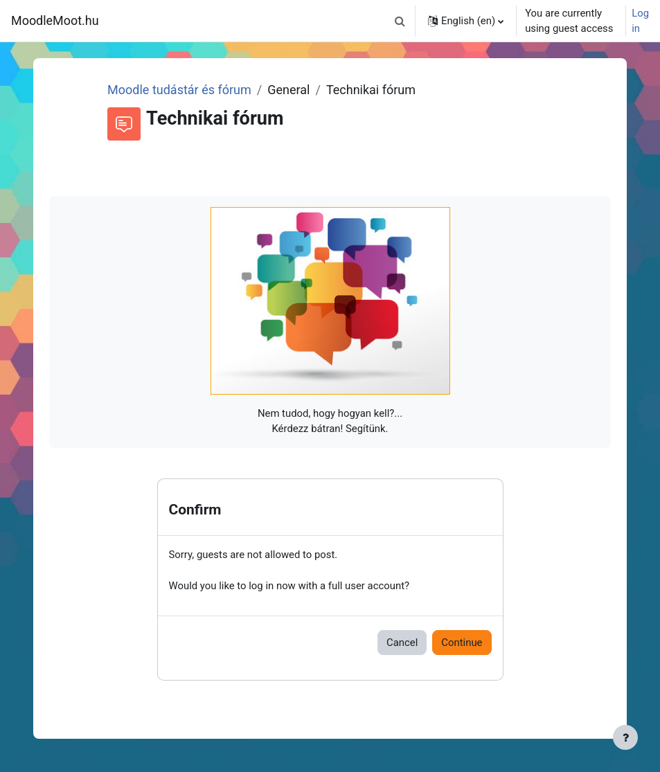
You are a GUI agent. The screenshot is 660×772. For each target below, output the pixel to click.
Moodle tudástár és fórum (179, 89)
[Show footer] (625, 737)
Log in (640, 21)
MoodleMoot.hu (55, 20)
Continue (461, 642)
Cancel (402, 642)
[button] (400, 21)
